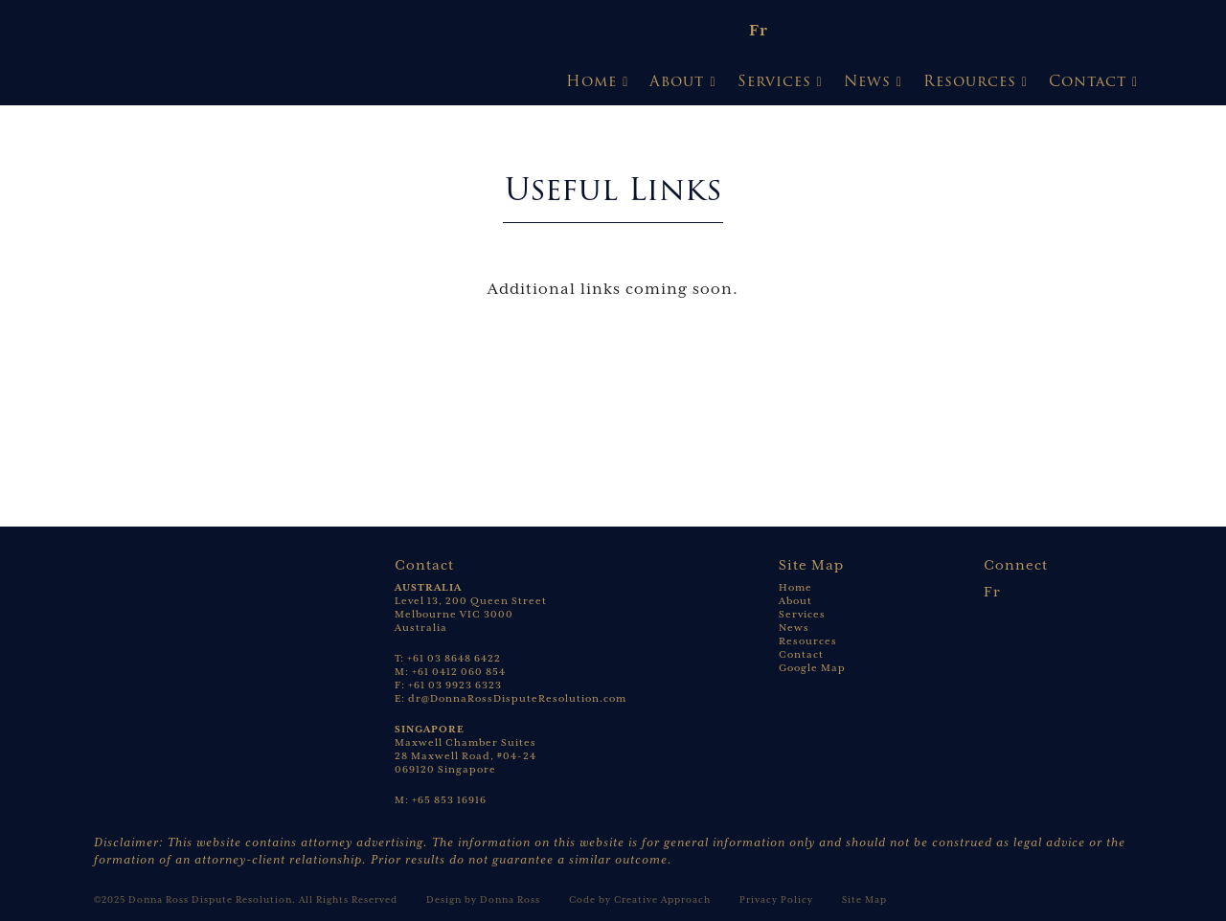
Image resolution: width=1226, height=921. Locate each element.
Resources (969, 81)
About (676, 81)
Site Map (864, 899)
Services (774, 81)
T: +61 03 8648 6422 (448, 658)
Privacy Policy (776, 899)
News (867, 81)
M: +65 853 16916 (441, 800)
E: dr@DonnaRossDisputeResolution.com (510, 698)
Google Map (812, 668)
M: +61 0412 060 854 (450, 671)
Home (591, 81)
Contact (1087, 81)
